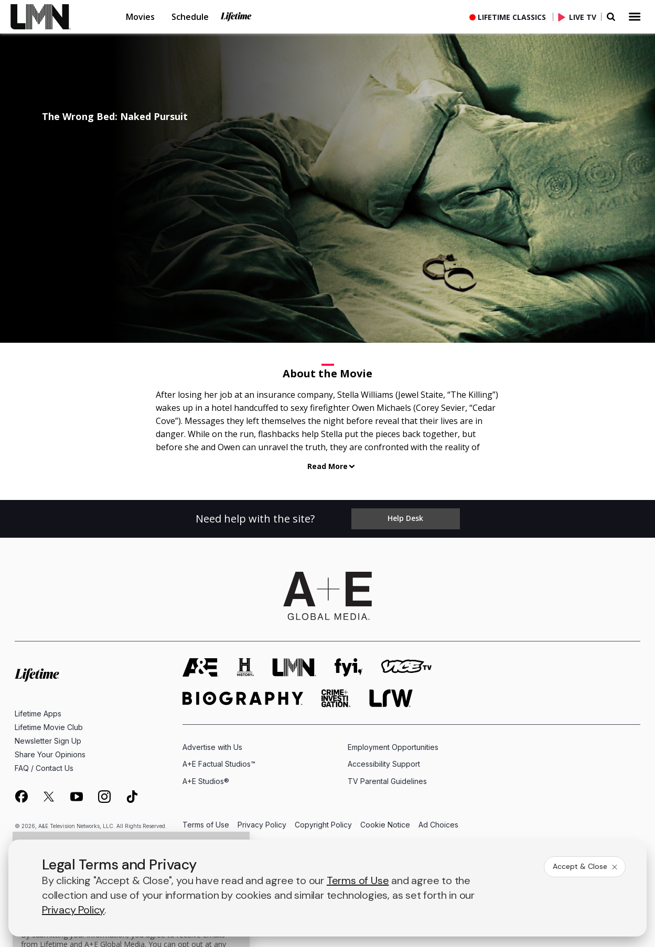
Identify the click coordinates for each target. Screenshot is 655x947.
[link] (47, 16)
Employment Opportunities (393, 747)
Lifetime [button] (236, 16)
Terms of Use (205, 825)
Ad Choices (438, 825)
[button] (55, 17)
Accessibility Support (384, 763)
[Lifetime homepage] (37, 675)
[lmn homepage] (294, 667)
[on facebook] (21, 796)
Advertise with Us (212, 747)
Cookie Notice (385, 825)
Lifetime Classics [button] (512, 17)
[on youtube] (76, 796)
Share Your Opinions (50, 754)
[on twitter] (48, 796)
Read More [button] (327, 466)
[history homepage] (245, 667)
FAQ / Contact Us (44, 768)
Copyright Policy (323, 825)
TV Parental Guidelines (387, 781)
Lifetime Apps (38, 713)
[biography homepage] (242, 698)
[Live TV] (579, 16)
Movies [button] (140, 17)
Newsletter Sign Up (48, 740)
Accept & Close (586, 866)
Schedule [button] (190, 17)
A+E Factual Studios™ (218, 763)
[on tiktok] (132, 796)
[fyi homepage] (349, 667)
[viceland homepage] (406, 667)
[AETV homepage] (200, 667)
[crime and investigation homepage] (336, 698)
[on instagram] (104, 796)
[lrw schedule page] (391, 698)
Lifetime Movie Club (49, 727)
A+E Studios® (205, 781)
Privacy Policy (262, 825)
